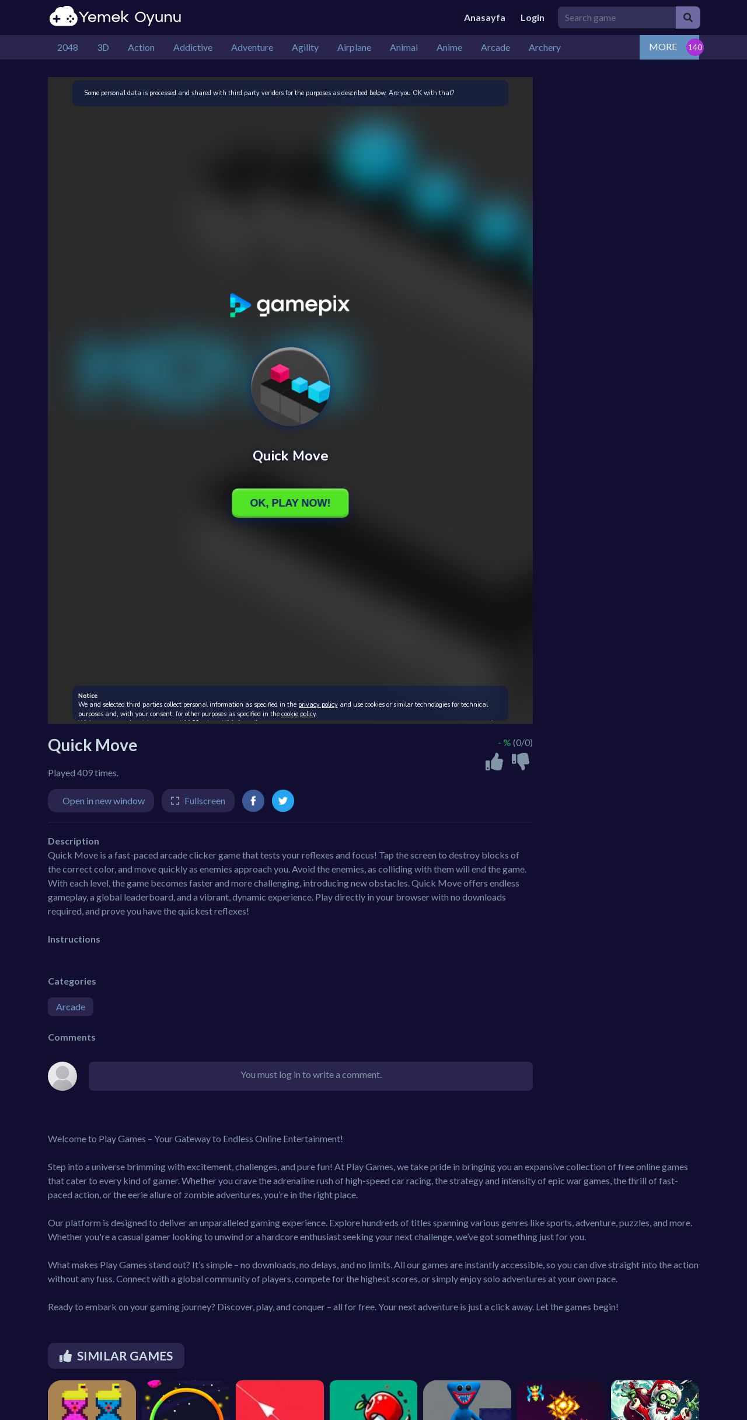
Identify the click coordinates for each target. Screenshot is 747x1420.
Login (532, 17)
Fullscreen (204, 800)
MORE (663, 46)
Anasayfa (484, 17)
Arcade (70, 1006)
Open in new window (103, 800)
